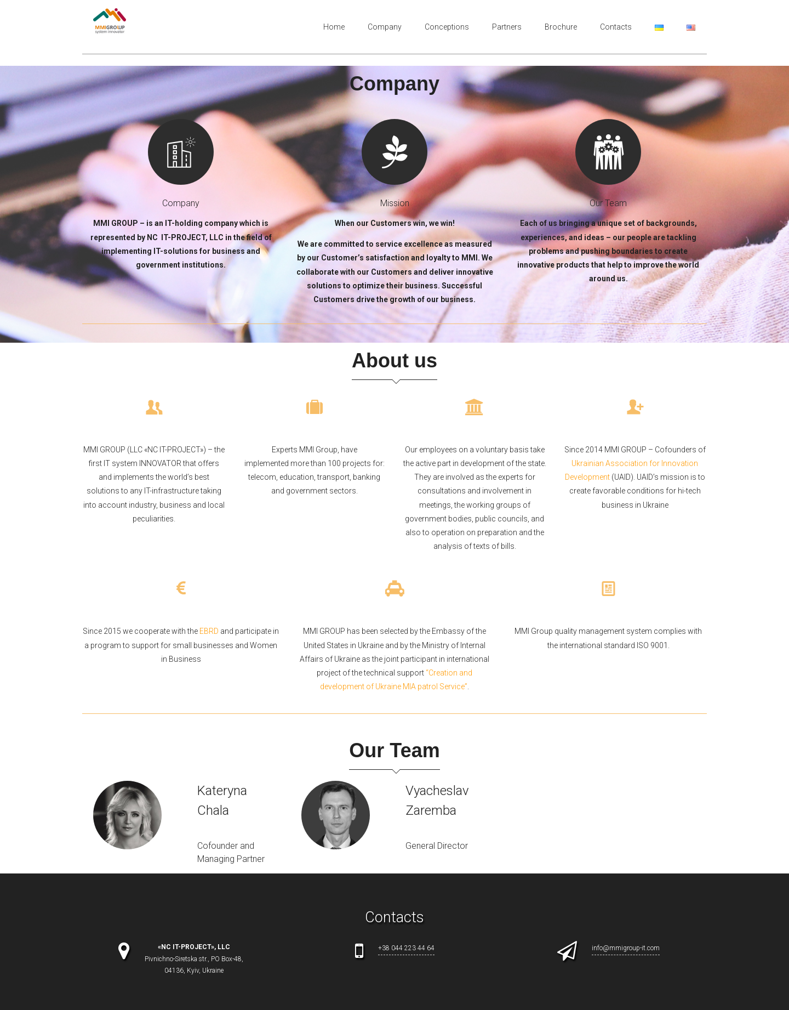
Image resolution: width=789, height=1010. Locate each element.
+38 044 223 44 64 (406, 948)
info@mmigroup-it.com (626, 948)
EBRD (209, 631)
